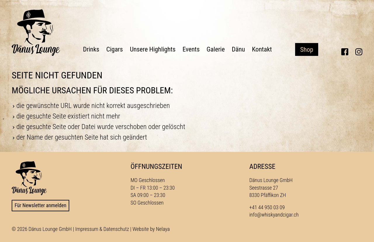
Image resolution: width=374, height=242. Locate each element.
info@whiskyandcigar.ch (274, 215)
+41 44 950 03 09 (267, 207)
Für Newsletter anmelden (40, 205)
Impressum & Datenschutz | (103, 229)
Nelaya (163, 229)
